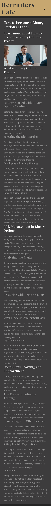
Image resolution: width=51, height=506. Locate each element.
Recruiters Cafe (18, 8)
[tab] (45, 8)
